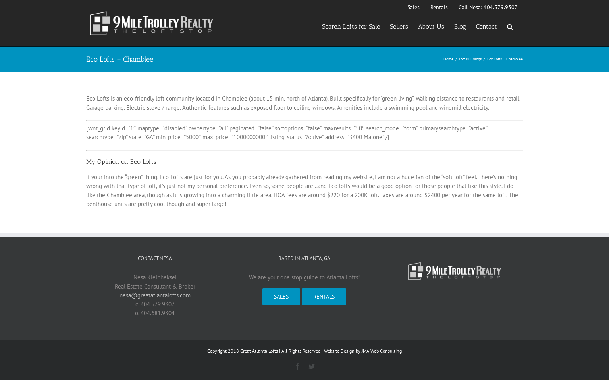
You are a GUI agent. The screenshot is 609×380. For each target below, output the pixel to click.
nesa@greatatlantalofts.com (155, 295)
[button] (510, 27)
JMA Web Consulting (382, 351)
